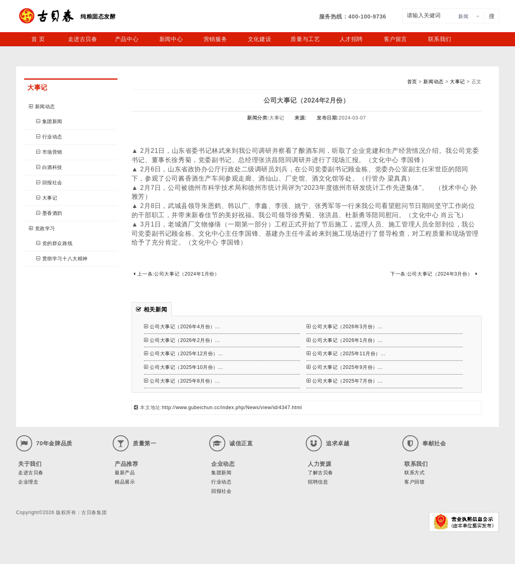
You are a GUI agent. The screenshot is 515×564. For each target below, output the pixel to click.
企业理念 (28, 482)
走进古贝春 (82, 39)
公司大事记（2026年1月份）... (345, 340)
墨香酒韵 (49, 213)
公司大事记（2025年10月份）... (183, 367)
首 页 (38, 39)
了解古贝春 (320, 472)
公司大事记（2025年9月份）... (345, 367)
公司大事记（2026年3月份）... (345, 326)
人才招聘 (351, 39)
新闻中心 (171, 39)
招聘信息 (318, 482)
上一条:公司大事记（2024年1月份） (177, 274)
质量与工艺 (305, 39)
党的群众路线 (54, 243)
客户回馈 (414, 482)
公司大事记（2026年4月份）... (182, 326)
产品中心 (126, 39)
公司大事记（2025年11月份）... (346, 353)
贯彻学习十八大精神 (62, 258)
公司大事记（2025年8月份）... (182, 381)
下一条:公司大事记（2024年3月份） (434, 274)
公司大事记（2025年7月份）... (345, 381)
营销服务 (215, 39)
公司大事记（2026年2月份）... (182, 340)
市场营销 (49, 152)
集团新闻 (49, 121)
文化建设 (259, 39)
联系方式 (414, 472)
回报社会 (49, 182)
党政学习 (42, 228)
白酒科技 (49, 167)
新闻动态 (42, 106)
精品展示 (125, 482)
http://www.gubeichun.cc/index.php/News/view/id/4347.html (232, 407)
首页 (412, 81)
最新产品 (125, 472)
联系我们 (439, 39)
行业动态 (49, 137)
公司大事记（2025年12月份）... (183, 353)
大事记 (46, 198)
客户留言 (395, 39)
